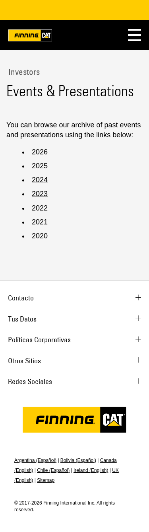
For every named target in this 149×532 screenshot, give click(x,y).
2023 (40, 194)
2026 (40, 152)
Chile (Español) (53, 470)
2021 (40, 222)
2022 (40, 208)
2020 (40, 236)
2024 (40, 180)
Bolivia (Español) (78, 460)
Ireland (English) (91, 470)
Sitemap (45, 480)
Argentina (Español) (35, 460)
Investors (23, 71)
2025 (40, 166)
